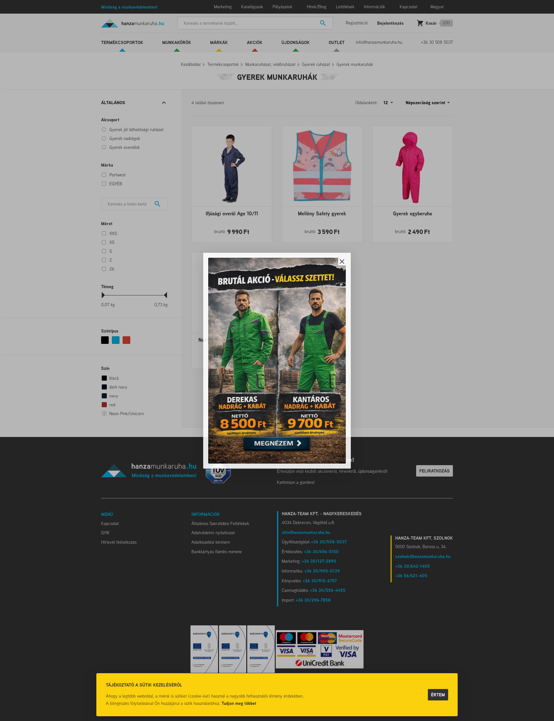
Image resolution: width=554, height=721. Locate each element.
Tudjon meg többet (239, 703)
